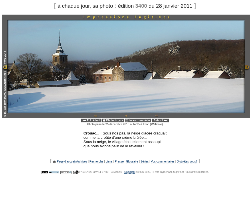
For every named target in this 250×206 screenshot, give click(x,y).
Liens (109, 161)
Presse (119, 161)
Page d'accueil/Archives (72, 161)
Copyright (130, 172)
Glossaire (132, 161)
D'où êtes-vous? (187, 161)
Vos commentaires (162, 161)
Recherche (96, 161)
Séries (144, 161)
